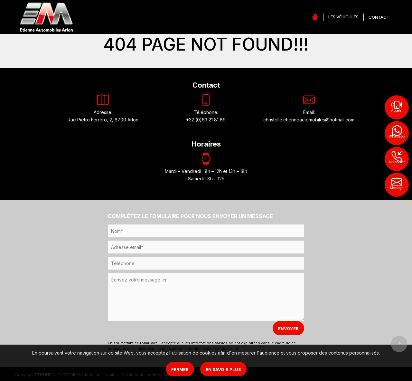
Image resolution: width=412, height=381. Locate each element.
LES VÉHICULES (343, 16)
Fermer (180, 369)
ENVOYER (288, 328)
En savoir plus (223, 369)
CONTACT (379, 16)
